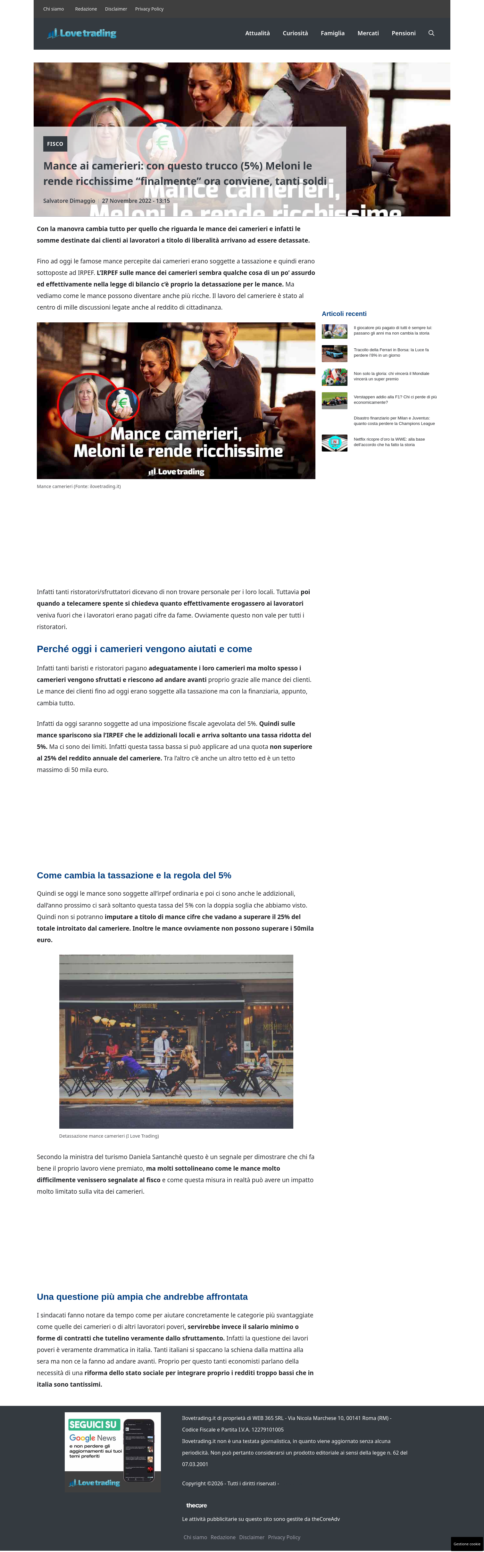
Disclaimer (116, 9)
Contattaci (292, 1483)
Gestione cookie (467, 1543)
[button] (431, 33)
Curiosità (295, 33)
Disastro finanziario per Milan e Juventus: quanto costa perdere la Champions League (394, 421)
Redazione (86, 9)
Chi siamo (53, 9)
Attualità (257, 33)
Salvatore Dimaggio (69, 200)
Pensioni (404, 33)
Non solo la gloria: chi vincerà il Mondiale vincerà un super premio (392, 376)
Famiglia (333, 33)
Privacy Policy (149, 9)
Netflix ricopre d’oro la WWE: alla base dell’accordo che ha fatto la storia (389, 442)
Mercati (368, 33)
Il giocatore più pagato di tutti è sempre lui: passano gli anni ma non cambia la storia (393, 330)
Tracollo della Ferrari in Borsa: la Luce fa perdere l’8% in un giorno (391, 352)
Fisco (55, 143)
